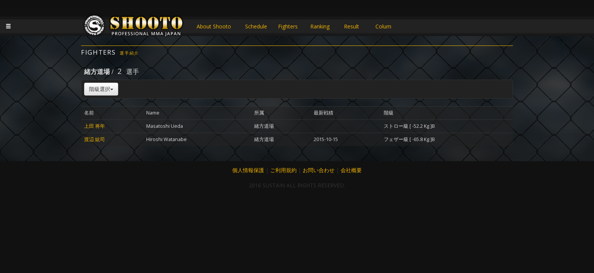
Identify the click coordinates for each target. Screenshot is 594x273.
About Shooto (214, 26)
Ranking (320, 26)
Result (351, 26)
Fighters (288, 26)
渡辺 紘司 (94, 139)
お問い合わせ (319, 170)
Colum (383, 26)
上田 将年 (94, 126)
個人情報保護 (248, 170)
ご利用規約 (283, 170)
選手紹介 (129, 53)
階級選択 (101, 89)
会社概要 (351, 170)
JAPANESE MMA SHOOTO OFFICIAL (134, 27)
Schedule (256, 26)
